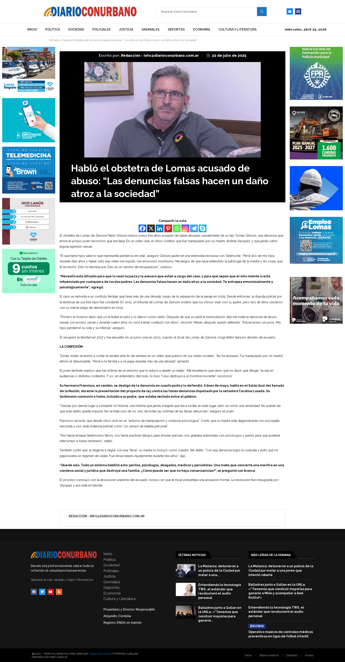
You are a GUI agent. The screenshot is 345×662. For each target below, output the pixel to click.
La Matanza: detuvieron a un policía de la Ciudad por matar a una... (219, 570)
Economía (201, 29)
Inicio (32, 29)
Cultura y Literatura (237, 29)
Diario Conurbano (100, 653)
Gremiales (150, 29)
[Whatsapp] (177, 228)
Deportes (176, 29)
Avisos (309, 655)
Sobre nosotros (269, 655)
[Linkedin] (159, 228)
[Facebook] (142, 228)
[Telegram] (194, 228)
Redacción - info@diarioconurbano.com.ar (160, 55)
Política (52, 29)
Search (262, 11)
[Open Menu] (298, 11)
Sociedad (76, 29)
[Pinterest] (168, 228)
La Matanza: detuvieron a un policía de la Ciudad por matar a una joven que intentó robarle (280, 570)
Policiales (101, 29)
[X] (151, 228)
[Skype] (202, 228)
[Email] (290, 11)
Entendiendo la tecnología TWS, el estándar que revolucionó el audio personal (276, 612)
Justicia (126, 29)
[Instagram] (185, 228)
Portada (54, 40)
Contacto (291, 655)
